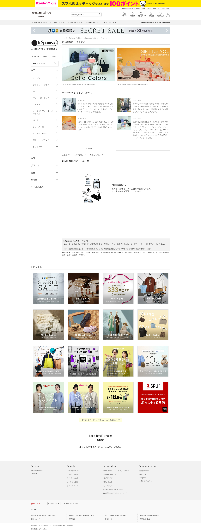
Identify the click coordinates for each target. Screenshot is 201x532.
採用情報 (70, 525)
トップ (64, 38)
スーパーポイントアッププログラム (116, 471)
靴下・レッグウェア (45, 140)
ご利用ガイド (108, 478)
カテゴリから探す (73, 478)
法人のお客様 (108, 486)
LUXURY (34, 474)
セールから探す (72, 482)
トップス (45, 78)
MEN (45, 56)
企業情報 (34, 525)
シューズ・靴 (45, 127)
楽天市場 (165, 8)
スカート (45, 104)
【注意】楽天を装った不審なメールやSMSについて (100, 420)
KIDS (54, 56)
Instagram (142, 478)
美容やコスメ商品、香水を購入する (81, 516)
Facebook (142, 474)
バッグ (45, 120)
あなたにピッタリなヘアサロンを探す (44, 516)
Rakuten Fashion (75, 38)
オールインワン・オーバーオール (45, 112)
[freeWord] (45, 64)
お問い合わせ (108, 482)
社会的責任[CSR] (59, 525)
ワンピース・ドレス (45, 98)
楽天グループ (153, 8)
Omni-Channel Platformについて (115, 493)
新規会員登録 (144, 471)
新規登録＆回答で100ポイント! (133, 8)
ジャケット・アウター (45, 85)
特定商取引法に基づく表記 (113, 489)
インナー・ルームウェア (45, 133)
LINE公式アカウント (146, 481)
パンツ (45, 91)
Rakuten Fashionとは (110, 474)
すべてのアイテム (73, 486)
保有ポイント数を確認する (149, 516)
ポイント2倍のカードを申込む (115, 516)
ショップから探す (73, 474)
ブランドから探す (73, 471)
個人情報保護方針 (45, 525)
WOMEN (35, 56)
